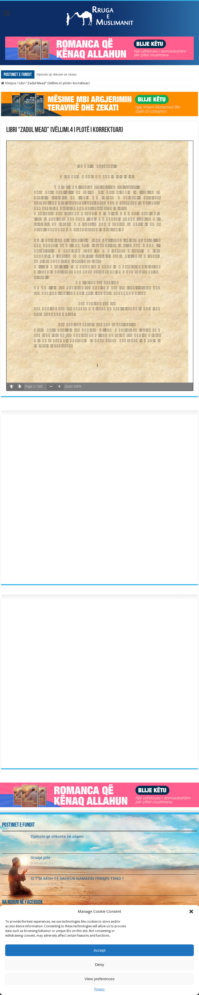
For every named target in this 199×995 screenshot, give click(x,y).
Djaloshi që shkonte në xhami (57, 74)
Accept (99, 950)
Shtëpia (8, 83)
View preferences (99, 979)
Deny (99, 964)
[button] (191, 911)
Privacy (99, 989)
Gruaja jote (40, 857)
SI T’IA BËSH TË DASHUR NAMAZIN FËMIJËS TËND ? (77, 878)
